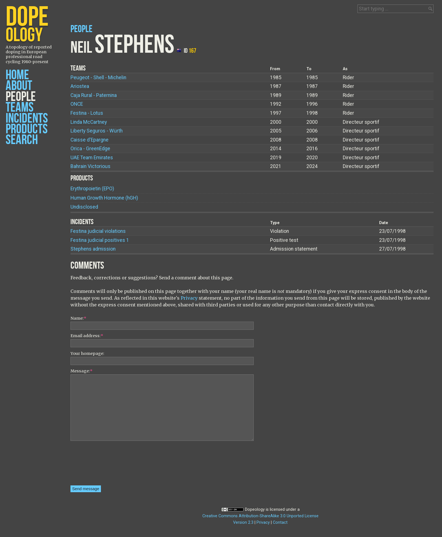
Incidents (27, 119)
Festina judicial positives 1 (99, 240)
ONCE (76, 104)
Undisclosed (84, 207)
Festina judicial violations (98, 231)
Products (27, 129)
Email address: (86, 335)
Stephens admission (93, 249)
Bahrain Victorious (90, 166)
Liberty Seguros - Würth (96, 131)
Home (17, 75)
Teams (20, 108)
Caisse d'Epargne (89, 140)
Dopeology (255, 509)
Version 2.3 (243, 522)
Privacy (189, 298)
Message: (81, 371)
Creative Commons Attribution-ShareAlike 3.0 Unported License (260, 516)
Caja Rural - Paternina (93, 95)
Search (22, 140)
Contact (280, 522)
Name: (78, 318)
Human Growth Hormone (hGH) (104, 198)
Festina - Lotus (86, 113)
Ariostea (79, 86)
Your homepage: (87, 353)
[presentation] (93, 465)
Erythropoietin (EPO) (92, 188)
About (19, 86)
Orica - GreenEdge (90, 148)
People (21, 97)
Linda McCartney (88, 122)
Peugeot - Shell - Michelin (98, 77)
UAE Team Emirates (91, 157)
